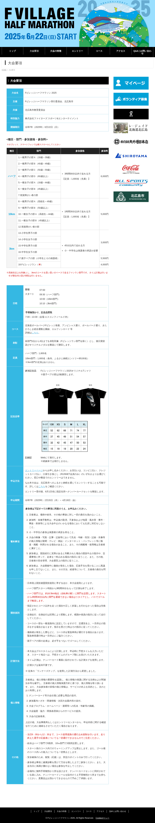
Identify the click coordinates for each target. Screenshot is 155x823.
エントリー (76, 811)
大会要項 (48, 811)
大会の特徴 (61, 811)
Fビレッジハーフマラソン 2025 (61, 818)
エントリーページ (34, 470)
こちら (35, 332)
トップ (36, 811)
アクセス (100, 811)
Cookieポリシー (102, 818)
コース (89, 811)
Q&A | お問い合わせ (117, 811)
